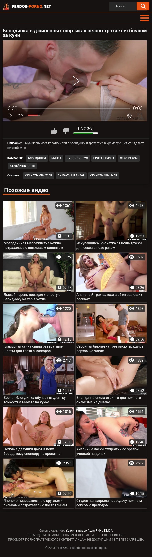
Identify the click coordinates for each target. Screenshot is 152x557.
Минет (56, 158)
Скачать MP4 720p (38, 175)
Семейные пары (22, 165)
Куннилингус (77, 158)
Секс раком (129, 158)
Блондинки (37, 158)
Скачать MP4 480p (71, 175)
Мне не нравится (66, 130)
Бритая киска (104, 158)
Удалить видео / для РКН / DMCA (89, 530)
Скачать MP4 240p (103, 175)
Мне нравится (54, 130)
